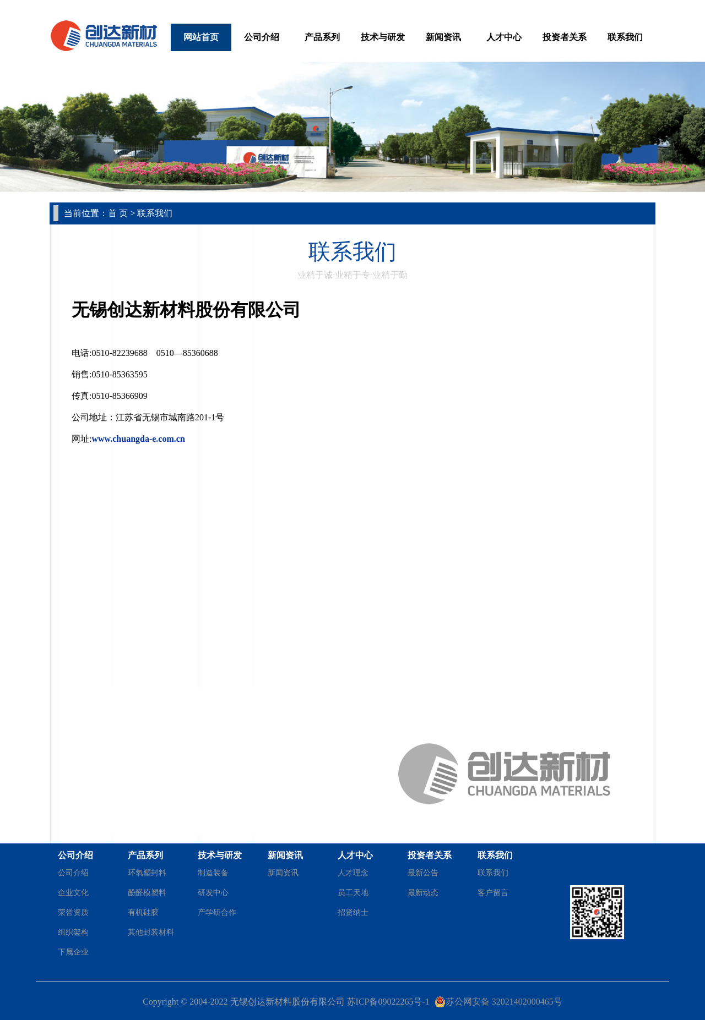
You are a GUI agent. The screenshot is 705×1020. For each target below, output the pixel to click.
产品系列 (322, 37)
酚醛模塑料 (147, 893)
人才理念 (353, 873)
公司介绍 (261, 37)
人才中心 (504, 37)
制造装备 (213, 873)
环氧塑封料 (147, 873)
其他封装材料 (151, 932)
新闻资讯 (443, 37)
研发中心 (213, 893)
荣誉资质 (73, 912)
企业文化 (73, 893)
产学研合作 (217, 912)
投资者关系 (565, 37)
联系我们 (625, 37)
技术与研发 (383, 37)
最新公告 (423, 873)
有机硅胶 (143, 912)
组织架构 (73, 932)
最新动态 (423, 893)
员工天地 (353, 893)
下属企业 (73, 952)
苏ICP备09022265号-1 (388, 1001)
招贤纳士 (353, 912)
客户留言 (493, 893)
